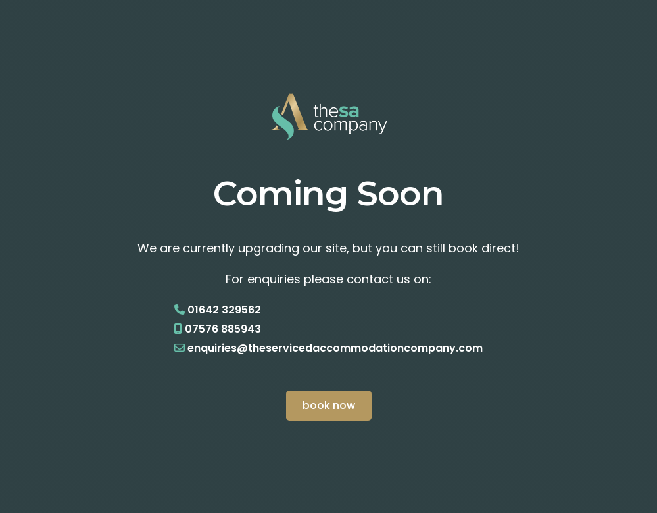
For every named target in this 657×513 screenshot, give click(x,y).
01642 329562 (224, 309)
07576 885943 (223, 329)
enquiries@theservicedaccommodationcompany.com (335, 348)
